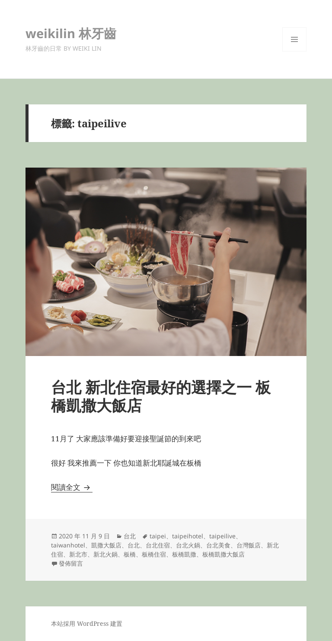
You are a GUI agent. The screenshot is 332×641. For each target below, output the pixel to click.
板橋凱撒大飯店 (223, 554)
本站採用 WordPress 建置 (86, 623)
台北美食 (218, 545)
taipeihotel (187, 536)
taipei (158, 536)
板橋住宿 (154, 554)
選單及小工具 (294, 51)
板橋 (130, 554)
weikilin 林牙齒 (71, 33)
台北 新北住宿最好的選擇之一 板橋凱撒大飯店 (161, 396)
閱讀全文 (72, 487)
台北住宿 (158, 545)
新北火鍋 (105, 554)
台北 (130, 536)
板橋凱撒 (184, 554)
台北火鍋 (188, 545)
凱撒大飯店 (106, 545)
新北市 (78, 554)
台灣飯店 (248, 545)
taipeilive (222, 536)
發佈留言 (71, 563)
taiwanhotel (68, 545)
